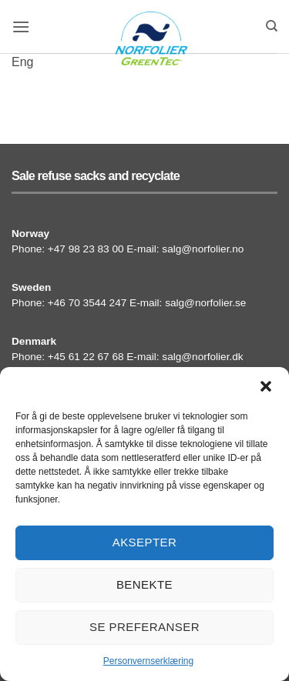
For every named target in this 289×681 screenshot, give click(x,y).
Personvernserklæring (148, 661)
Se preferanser (144, 626)
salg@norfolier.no (203, 249)
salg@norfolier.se (205, 303)
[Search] (271, 26)
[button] (266, 386)
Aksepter (145, 542)
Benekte (144, 584)
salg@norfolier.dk (202, 356)
